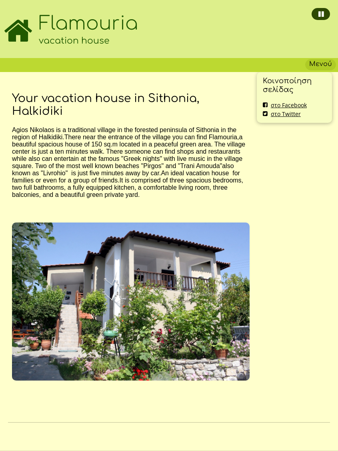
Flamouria (88, 23)
